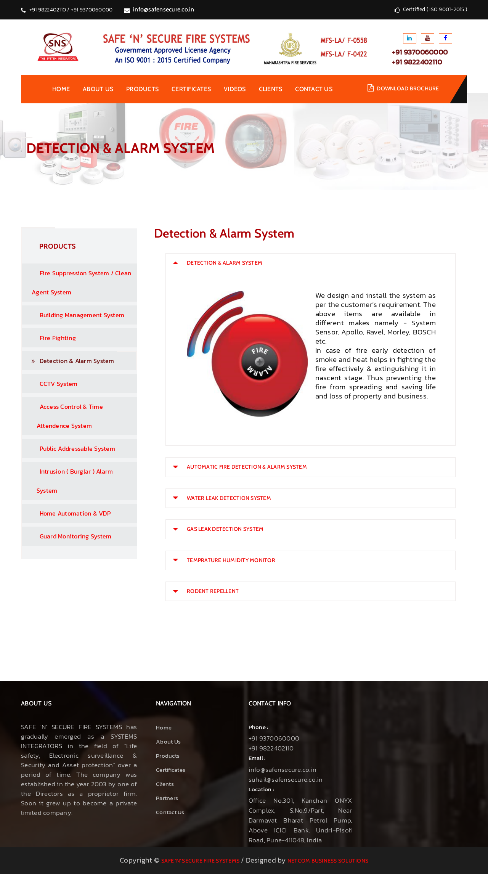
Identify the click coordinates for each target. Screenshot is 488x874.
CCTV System (50, 383)
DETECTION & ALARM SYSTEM (224, 262)
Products (142, 89)
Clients (271, 89)
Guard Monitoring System (67, 536)
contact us (313, 89)
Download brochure (408, 88)
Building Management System (74, 315)
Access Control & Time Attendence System (63, 416)
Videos (235, 89)
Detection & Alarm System (73, 360)
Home (61, 89)
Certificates (191, 89)
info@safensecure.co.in (163, 9)
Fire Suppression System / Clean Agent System (77, 282)
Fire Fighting (50, 337)
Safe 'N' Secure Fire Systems (200, 860)
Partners (167, 798)
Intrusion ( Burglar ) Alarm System (68, 481)
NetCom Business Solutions (327, 860)
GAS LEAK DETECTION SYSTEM (225, 528)
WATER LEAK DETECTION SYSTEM (229, 498)
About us (98, 89)
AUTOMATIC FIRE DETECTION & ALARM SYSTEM (247, 466)
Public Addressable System (69, 448)
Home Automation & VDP (67, 513)
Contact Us (170, 812)
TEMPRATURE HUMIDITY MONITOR (231, 560)
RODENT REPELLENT (213, 591)
